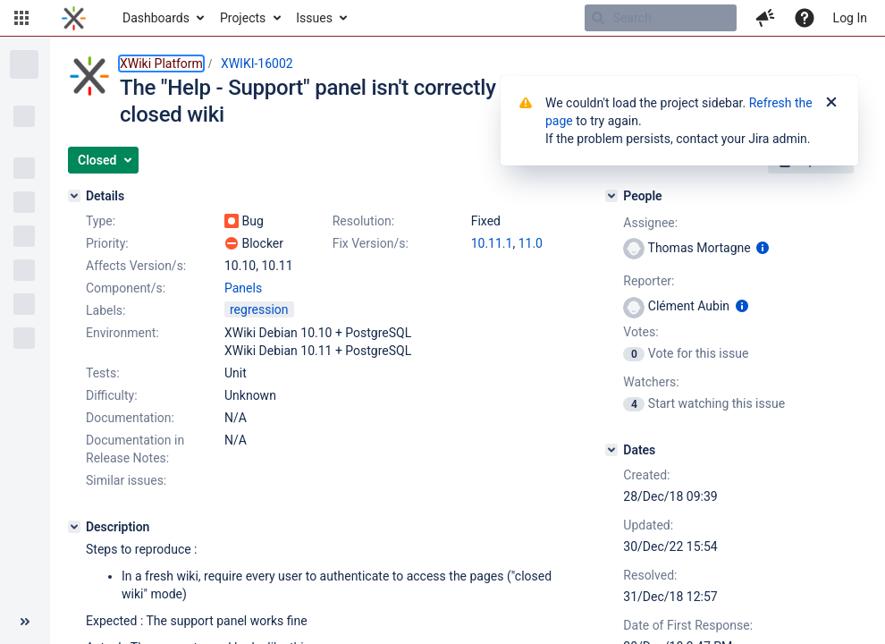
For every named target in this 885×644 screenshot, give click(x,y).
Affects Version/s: (136, 265)
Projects (243, 18)
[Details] (74, 196)
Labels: (105, 310)
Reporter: (648, 281)
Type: (100, 221)
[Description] (74, 527)
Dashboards (156, 18)
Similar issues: (126, 480)
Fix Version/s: (371, 243)
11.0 (530, 243)
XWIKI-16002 (257, 63)
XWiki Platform (161, 63)
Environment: (122, 333)
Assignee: (650, 223)
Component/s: (125, 288)
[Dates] (611, 450)
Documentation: (130, 418)
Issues (314, 18)
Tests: (103, 373)
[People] (611, 196)
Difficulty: (112, 395)
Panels (243, 288)
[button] (21, 18)
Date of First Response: (688, 625)
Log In (850, 18)
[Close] (831, 103)
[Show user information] (762, 248)
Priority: (107, 243)
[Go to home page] (74, 18)
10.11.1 (492, 243)
